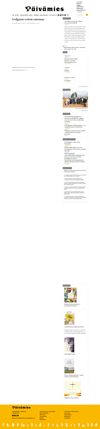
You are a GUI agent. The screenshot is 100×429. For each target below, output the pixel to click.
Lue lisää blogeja (83, 86)
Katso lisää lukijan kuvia (81, 108)
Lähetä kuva (85, 110)
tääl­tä (26, 70)
